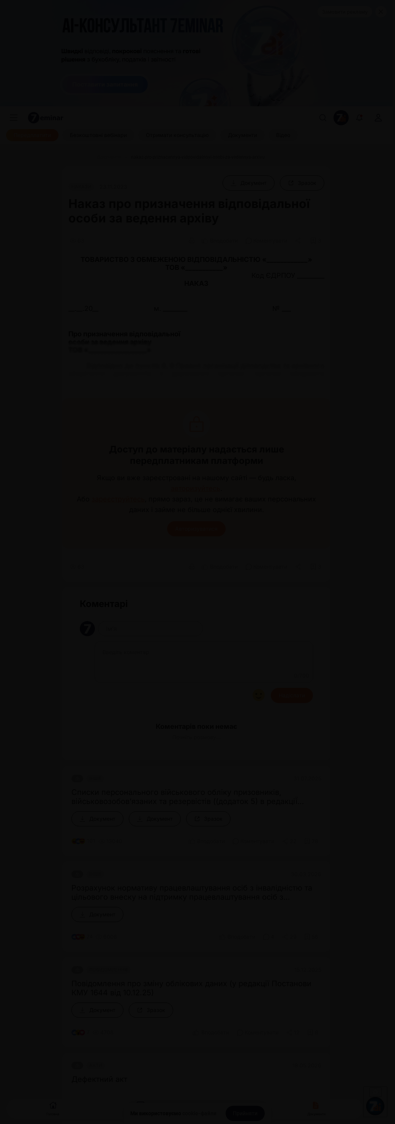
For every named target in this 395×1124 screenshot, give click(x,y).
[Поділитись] (299, 240)
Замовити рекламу (345, 12)
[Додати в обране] (315, 240)
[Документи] (242, 135)
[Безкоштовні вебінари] (98, 135)
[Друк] (191, 240)
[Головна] (77, 157)
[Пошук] (322, 117)
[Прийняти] (245, 1113)
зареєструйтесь (118, 499)
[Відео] (283, 135)
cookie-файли (199, 1113)
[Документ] (249, 183)
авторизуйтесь (195, 488)
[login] (378, 117)
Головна (52, 1108)
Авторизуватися (196, 528)
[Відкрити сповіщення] (359, 117)
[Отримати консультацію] (177, 135)
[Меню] (13, 117)
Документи (316, 1108)
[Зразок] (302, 183)
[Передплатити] (32, 135)
